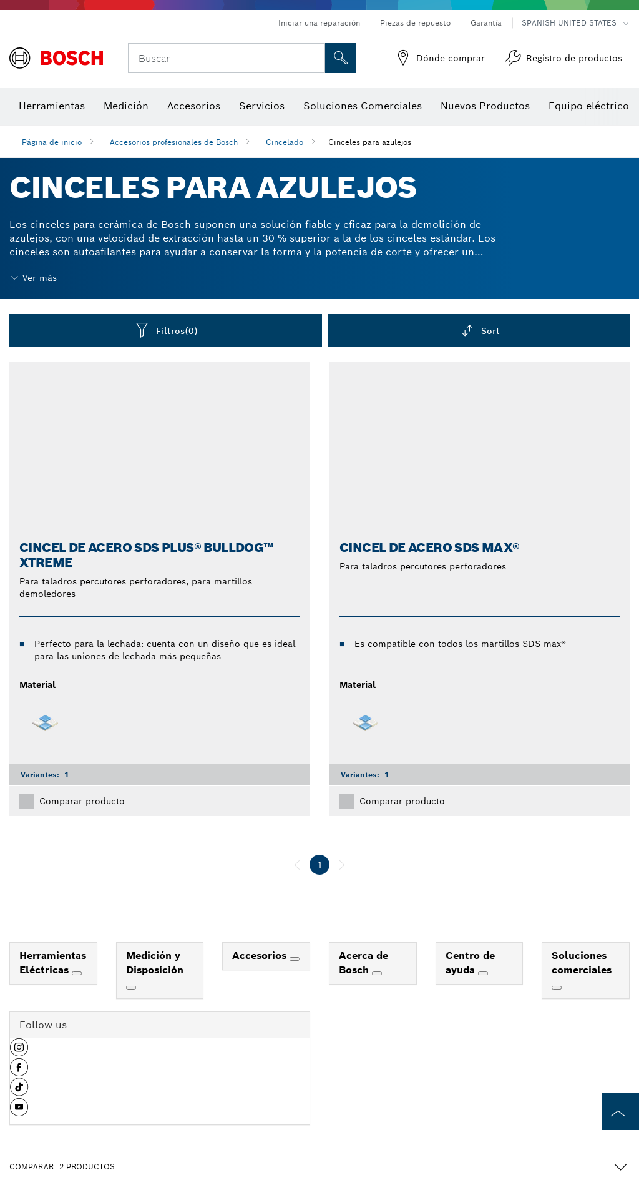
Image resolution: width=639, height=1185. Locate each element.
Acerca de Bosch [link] (363, 962)
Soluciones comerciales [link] (582, 962)
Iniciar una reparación (319, 22)
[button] (19, 1052)
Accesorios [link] (261, 955)
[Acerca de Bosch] (377, 973)
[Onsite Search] (340, 58)
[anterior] (297, 865)
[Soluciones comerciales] (557, 988)
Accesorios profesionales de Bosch (174, 142)
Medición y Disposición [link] (154, 962)
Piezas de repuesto (415, 22)
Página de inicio (52, 142)
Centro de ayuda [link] (470, 962)
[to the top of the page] (620, 1111)
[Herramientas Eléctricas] (77, 973)
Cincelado (284, 142)
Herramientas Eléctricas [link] (52, 962)
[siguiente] (342, 865)
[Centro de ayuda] (483, 973)
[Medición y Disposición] (131, 988)
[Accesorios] (295, 959)
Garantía (486, 22)
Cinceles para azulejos (369, 142)
